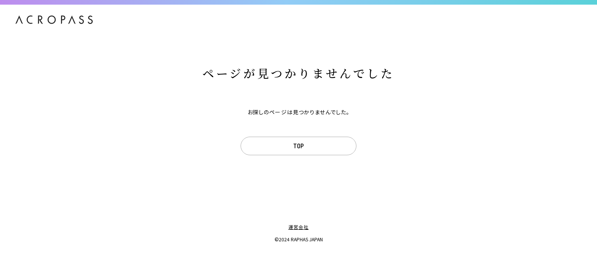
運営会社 (298, 227)
